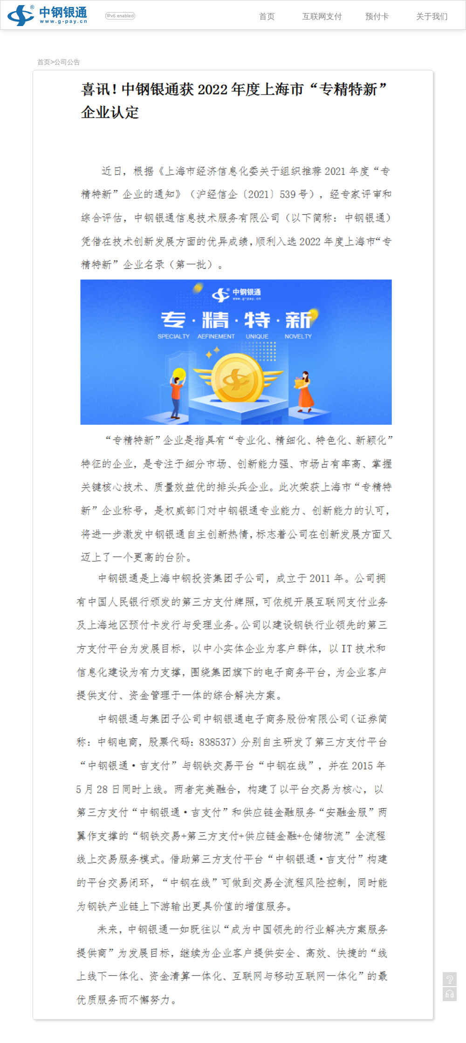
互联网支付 (322, 16)
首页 (267, 16)
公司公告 (67, 62)
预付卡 (377, 16)
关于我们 (432, 16)
